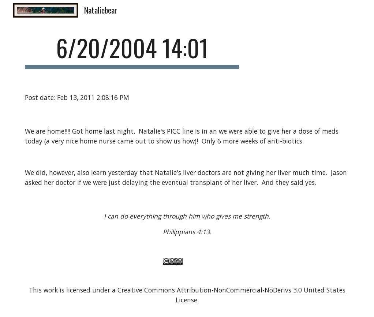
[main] (132, 51)
